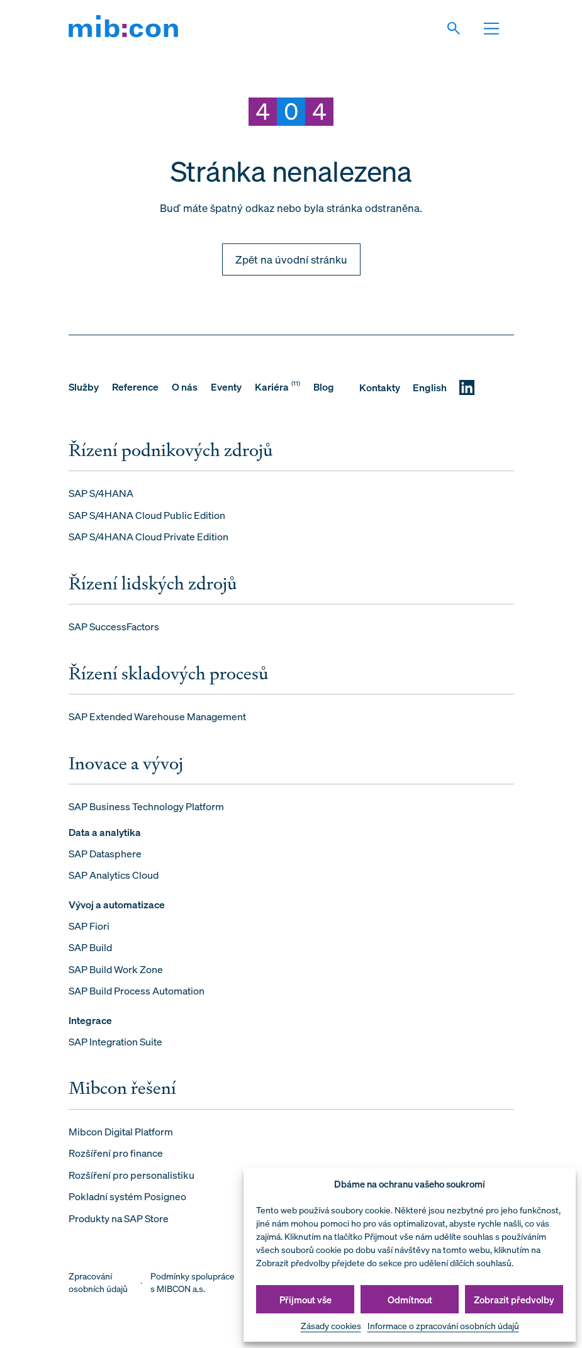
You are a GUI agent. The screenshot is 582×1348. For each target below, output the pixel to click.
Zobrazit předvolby (514, 1299)
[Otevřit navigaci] (498, 28)
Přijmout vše (305, 1299)
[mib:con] (123, 28)
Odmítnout (410, 1299)
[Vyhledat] (460, 28)
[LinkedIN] (467, 387)
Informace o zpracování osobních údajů (443, 1326)
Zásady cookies (331, 1326)
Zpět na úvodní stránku (291, 259)
